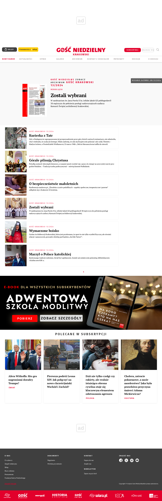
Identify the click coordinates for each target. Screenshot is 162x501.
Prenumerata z (28, 49)
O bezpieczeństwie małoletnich (53, 183)
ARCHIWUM (77, 59)
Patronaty (119, 59)
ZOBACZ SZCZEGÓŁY (61, 318)
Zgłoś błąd (10, 484)
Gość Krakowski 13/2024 (72, 82)
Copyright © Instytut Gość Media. (129, 484)
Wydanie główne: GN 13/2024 (146, 80)
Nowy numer (8, 59)
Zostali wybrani (68, 95)
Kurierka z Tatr (41, 135)
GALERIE (60, 59)
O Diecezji (153, 59)
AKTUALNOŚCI (25, 59)
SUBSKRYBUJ (132, 50)
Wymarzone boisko (44, 230)
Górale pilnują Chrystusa (48, 160)
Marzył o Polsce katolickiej (50, 254)
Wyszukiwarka (157, 49)
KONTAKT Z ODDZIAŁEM (98, 59)
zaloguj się (148, 50)
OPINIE (43, 59)
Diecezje (136, 59)
